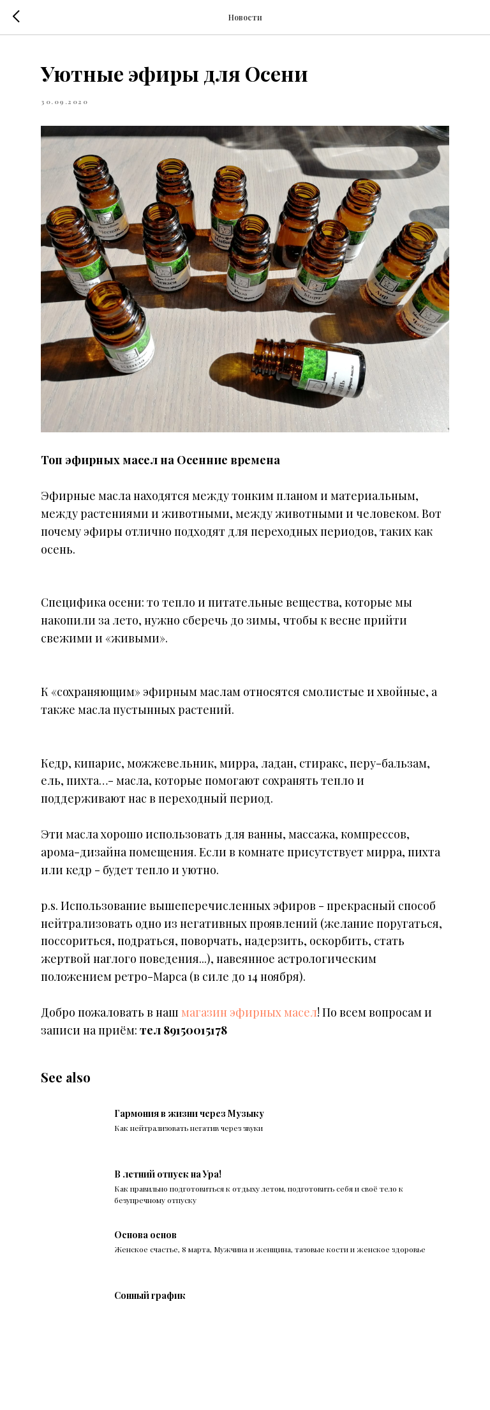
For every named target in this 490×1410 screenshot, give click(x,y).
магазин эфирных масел (249, 1012)
